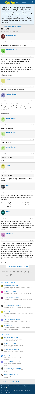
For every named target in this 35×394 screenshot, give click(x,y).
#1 (33, 42)
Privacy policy (22, 386)
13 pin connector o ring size (12, 305)
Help (28, 386)
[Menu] (2, 2)
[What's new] (29, 2)
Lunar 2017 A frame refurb (12, 319)
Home (3, 387)
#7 (33, 154)
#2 (33, 56)
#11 (33, 240)
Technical (6, 303)
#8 (33, 172)
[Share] (31, 42)
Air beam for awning (10, 291)
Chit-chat (6, 317)
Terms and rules (12, 386)
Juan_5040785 (7, 31)
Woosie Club (8, 312)
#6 (33, 139)
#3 (33, 86)
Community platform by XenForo (15, 390)
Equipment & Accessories (10, 289)
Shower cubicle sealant (11, 374)
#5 (33, 125)
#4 (33, 100)
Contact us (4, 386)
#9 (33, 192)
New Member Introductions (11, 329)
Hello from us (8, 326)
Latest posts (5, 334)
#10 (33, 218)
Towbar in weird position (11, 298)
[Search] (33, 2)
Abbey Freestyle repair (11, 285)
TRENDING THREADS (9, 282)
